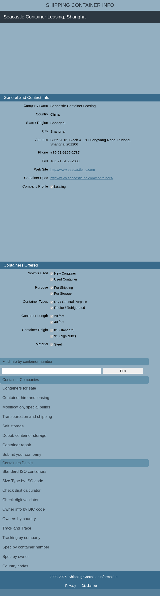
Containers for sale (19, 388)
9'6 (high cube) (65, 336)
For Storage (63, 293)
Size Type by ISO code (22, 481)
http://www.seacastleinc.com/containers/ (81, 178)
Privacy (71, 585)
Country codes (15, 566)
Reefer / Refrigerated (69, 308)
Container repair (16, 445)
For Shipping (63, 287)
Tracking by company (21, 537)
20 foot (59, 316)
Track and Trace (16, 528)
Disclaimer (89, 585)
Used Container (65, 279)
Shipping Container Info (80, 5)
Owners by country (19, 519)
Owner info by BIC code (23, 509)
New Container (65, 273)
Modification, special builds (26, 407)
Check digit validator (20, 500)
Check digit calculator (21, 490)
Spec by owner (15, 556)
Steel (58, 344)
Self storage (13, 426)
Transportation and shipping (27, 416)
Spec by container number (25, 547)
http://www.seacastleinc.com (72, 169)
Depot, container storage (24, 435)
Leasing (60, 186)
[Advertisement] (80, 58)
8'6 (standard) (64, 330)
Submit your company (21, 454)
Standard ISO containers (24, 471)
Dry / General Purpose (70, 302)
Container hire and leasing (25, 397)
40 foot (59, 322)
